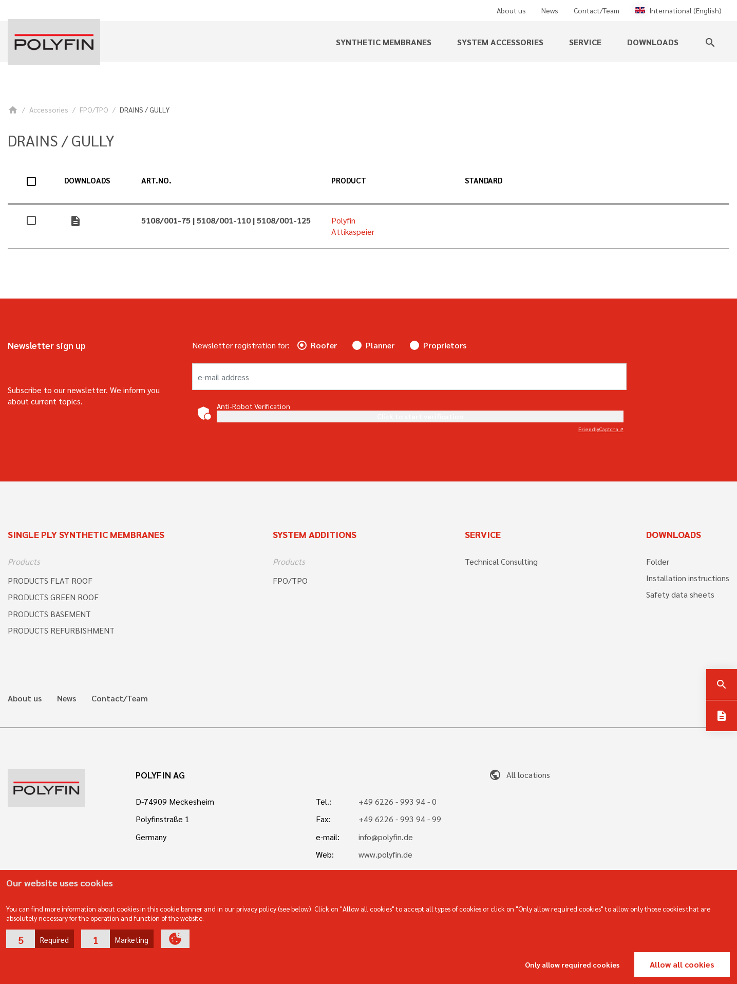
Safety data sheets (680, 594)
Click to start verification (420, 416)
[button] (40, 939)
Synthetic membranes (383, 41)
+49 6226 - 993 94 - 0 (397, 801)
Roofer (324, 345)
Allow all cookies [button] (682, 964)
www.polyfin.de (385, 854)
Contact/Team (596, 10)
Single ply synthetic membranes (86, 534)
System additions (314, 534)
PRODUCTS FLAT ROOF (50, 580)
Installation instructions (687, 577)
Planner (380, 345)
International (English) (678, 10)
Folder (657, 561)
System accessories (500, 41)
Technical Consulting (501, 561)
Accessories (48, 109)
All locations (519, 774)
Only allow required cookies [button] (572, 964)
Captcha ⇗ (600, 428)
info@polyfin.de (385, 836)
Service (585, 41)
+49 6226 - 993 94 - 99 (399, 818)
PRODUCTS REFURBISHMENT (61, 630)
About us (511, 10)
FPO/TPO (94, 109)
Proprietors (444, 345)
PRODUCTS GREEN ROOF (53, 596)
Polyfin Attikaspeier (352, 226)
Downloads (652, 41)
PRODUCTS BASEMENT (49, 613)
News (549, 10)
